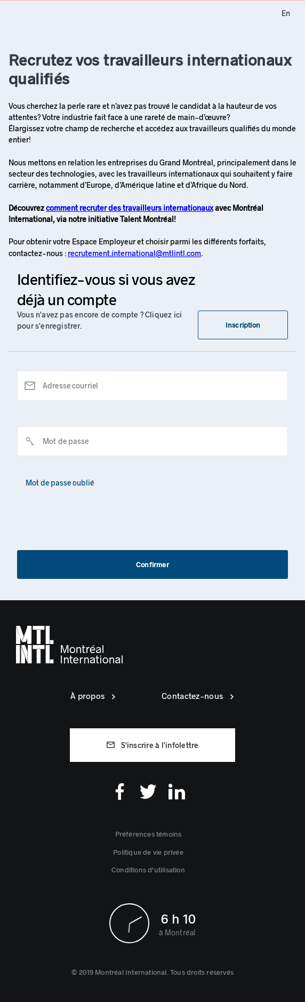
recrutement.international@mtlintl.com (134, 253)
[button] (243, 325)
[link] (286, 13)
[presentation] (98, 513)
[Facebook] (120, 791)
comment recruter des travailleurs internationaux (129, 207)
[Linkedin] (177, 791)
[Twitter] (148, 791)
